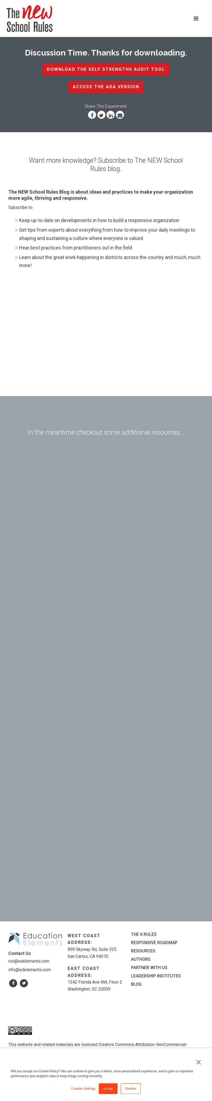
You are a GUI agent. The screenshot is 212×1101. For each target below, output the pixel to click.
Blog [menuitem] (136, 984)
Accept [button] (108, 1089)
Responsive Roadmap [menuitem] (154, 942)
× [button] (198, 1062)
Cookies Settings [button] (83, 1089)
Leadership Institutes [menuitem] (156, 975)
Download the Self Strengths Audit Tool (106, 69)
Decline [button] (130, 1089)
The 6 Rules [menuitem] (144, 934)
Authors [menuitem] (141, 959)
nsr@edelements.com (28, 961)
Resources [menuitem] (143, 951)
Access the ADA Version (106, 86)
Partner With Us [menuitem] (149, 967)
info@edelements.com (29, 969)
